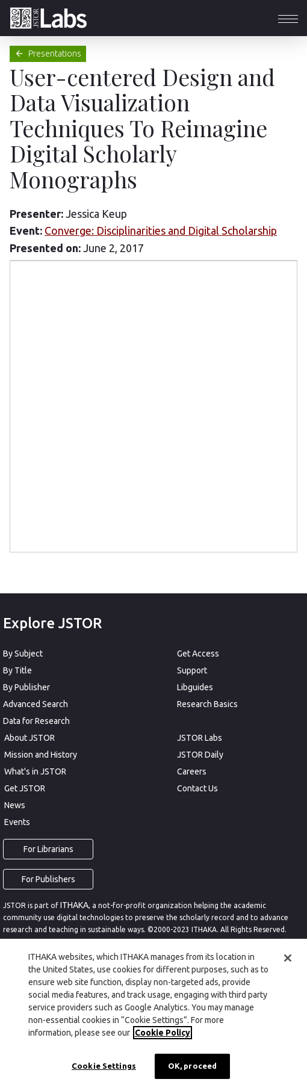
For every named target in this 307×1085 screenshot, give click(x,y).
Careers (191, 771)
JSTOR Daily (200, 754)
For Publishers (48, 879)
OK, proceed (192, 1066)
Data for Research (36, 721)
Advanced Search (35, 704)
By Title (17, 670)
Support (192, 670)
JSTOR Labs (199, 738)
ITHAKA (74, 905)
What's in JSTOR (35, 771)
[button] (288, 18)
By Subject (23, 653)
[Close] (287, 958)
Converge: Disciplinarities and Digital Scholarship (161, 230)
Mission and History (40, 754)
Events (17, 822)
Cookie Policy (162, 1032)
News (14, 805)
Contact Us (197, 788)
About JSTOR (29, 738)
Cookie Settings (104, 1066)
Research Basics (207, 704)
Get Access (198, 653)
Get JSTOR (24, 788)
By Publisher (26, 687)
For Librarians (48, 849)
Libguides (195, 687)
